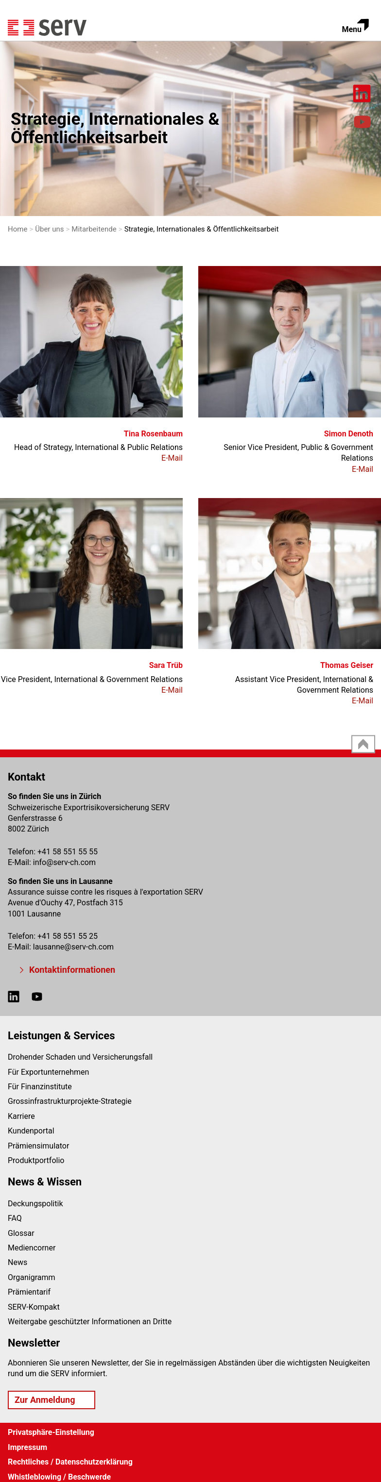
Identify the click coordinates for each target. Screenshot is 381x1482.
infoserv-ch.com (64, 862)
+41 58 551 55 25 (67, 936)
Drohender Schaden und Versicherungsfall (80, 1057)
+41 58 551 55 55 (67, 851)
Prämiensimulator (38, 1145)
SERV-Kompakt (34, 1307)
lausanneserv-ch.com (73, 946)
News (17, 1262)
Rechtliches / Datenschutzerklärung (70, 1461)
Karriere (21, 1116)
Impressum (27, 1447)
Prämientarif (29, 1292)
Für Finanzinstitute (40, 1086)
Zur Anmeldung (45, 1400)
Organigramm (31, 1277)
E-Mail (172, 458)
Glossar (21, 1233)
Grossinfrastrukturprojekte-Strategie (70, 1101)
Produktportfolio (36, 1160)
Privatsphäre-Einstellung (51, 1432)
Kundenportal (31, 1130)
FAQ (15, 1218)
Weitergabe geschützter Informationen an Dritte (90, 1321)
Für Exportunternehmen (48, 1072)
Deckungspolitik (35, 1203)
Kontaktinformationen (72, 970)
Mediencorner (31, 1247)
